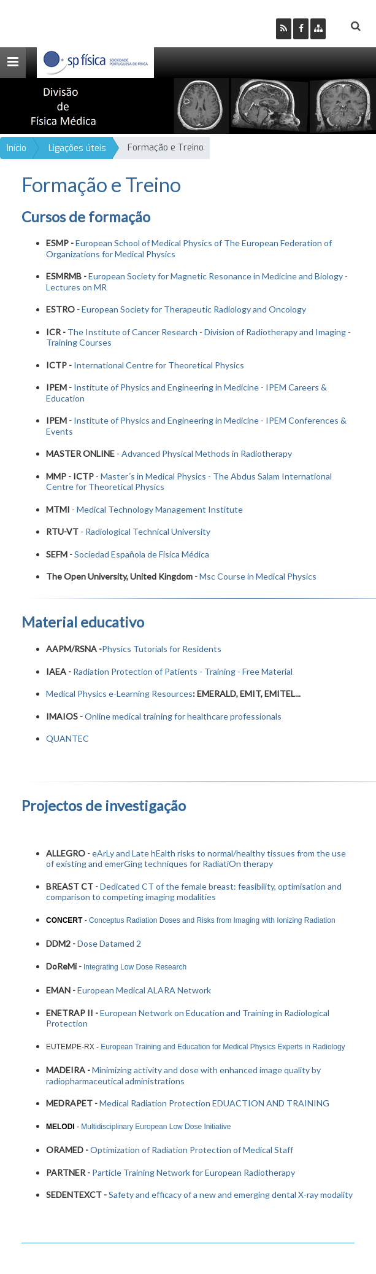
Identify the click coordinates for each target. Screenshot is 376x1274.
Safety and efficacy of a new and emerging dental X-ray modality (231, 1194)
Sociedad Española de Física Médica (141, 554)
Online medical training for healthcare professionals (183, 716)
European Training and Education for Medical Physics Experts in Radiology (224, 1047)
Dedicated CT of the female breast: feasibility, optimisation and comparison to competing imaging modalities (194, 892)
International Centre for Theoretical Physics (159, 365)
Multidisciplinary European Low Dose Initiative (156, 1126)
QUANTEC (67, 738)
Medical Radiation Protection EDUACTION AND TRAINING (214, 1103)
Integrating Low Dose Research (134, 967)
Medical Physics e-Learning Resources (119, 693)
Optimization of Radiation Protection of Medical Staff (191, 1149)
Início (16, 148)
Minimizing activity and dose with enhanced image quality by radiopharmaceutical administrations (183, 1075)
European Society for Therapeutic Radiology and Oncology (194, 309)
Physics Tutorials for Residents (161, 648)
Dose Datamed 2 (109, 943)
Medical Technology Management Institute (160, 509)
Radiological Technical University (147, 531)
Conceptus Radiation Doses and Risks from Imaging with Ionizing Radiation (212, 920)
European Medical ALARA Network (144, 990)
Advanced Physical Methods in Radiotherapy (206, 453)
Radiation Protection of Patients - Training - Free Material (183, 671)
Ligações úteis (77, 148)
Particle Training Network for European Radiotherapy (193, 1172)
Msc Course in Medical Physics (258, 576)
